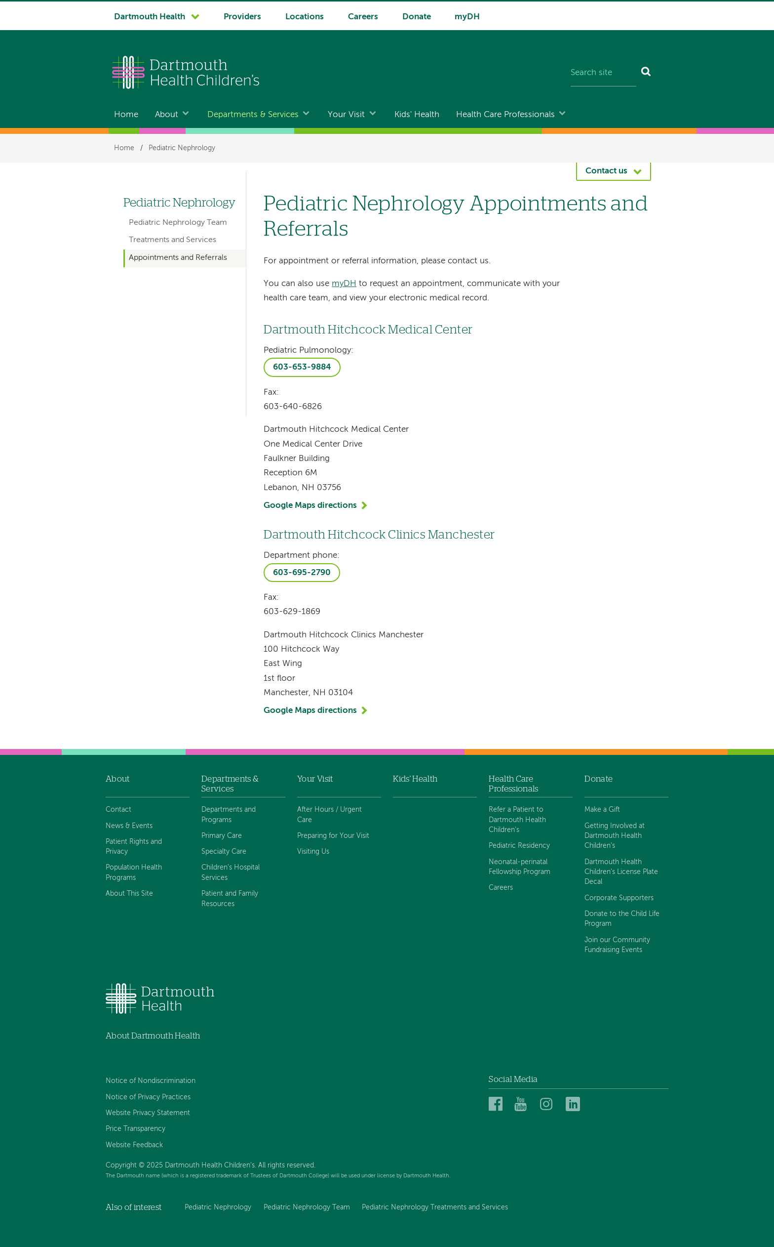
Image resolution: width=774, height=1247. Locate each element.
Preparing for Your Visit (333, 835)
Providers (242, 17)
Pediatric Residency (519, 845)
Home (126, 115)
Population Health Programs (134, 872)
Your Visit (346, 115)
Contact (118, 809)
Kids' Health (416, 115)
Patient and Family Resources (229, 898)
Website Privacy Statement (148, 1113)
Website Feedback (134, 1145)
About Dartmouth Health (153, 1036)
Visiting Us (313, 851)
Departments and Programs (228, 814)
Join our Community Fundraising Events (617, 945)
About (166, 115)
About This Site (129, 893)
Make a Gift (602, 809)
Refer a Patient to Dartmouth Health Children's (517, 819)
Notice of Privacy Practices (148, 1097)
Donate (416, 17)
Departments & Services (253, 115)
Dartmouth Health (149, 17)
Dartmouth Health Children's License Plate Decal (621, 872)
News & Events (129, 826)
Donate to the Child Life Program (621, 919)
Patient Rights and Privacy (134, 846)
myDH (467, 17)
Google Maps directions (310, 505)
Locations (304, 17)
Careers (363, 17)
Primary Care (221, 835)
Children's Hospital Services (230, 872)
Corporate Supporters (619, 898)
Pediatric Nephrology (182, 148)
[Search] (646, 73)
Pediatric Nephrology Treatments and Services (435, 1207)
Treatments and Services (172, 240)
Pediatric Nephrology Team (178, 223)
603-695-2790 (302, 573)
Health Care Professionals (505, 115)
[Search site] (603, 73)
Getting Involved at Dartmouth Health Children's (614, 836)
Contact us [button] (606, 171)
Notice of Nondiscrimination (150, 1081)
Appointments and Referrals (178, 258)
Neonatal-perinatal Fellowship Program (519, 867)
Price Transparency (135, 1128)
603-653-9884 (302, 367)
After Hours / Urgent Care (329, 814)
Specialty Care (223, 851)
